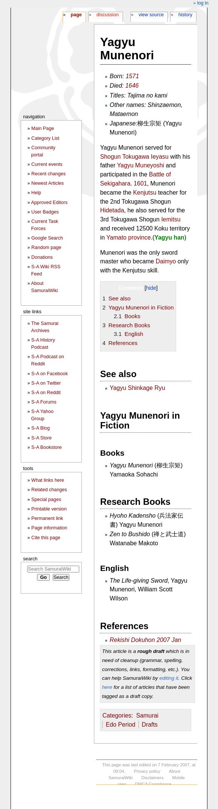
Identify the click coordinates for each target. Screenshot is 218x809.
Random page (46, 247)
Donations (42, 257)
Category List (45, 138)
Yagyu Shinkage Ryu (137, 388)
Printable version (49, 509)
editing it (168, 678)
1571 (132, 76)
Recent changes (48, 173)
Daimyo (166, 261)
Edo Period (120, 724)
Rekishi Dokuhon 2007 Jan (145, 640)
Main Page (42, 128)
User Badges (45, 212)
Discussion (108, 14)
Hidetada (112, 210)
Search (30, 559)
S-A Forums (43, 402)
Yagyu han (169, 237)
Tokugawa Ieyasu (145, 156)
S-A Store (41, 438)
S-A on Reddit (46, 392)
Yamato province (128, 237)
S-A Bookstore (46, 447)
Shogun (110, 156)
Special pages (46, 499)
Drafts (150, 724)
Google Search (47, 238)
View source (151, 14)
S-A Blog (40, 428)
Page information (49, 528)
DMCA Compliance (153, 784)
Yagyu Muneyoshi (140, 165)
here (107, 687)
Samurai (147, 715)
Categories (116, 715)
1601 (140, 183)
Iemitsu (170, 219)
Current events (47, 164)
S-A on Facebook (49, 373)
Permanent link (47, 518)
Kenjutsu (145, 192)
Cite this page (45, 537)
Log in (203, 3)
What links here (47, 480)
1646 (131, 85)
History (185, 14)
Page (76, 14)
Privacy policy (147, 771)
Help (36, 192)
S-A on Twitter (46, 383)
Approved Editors (49, 202)
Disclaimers (152, 777)
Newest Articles (47, 183)
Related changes (49, 489)
